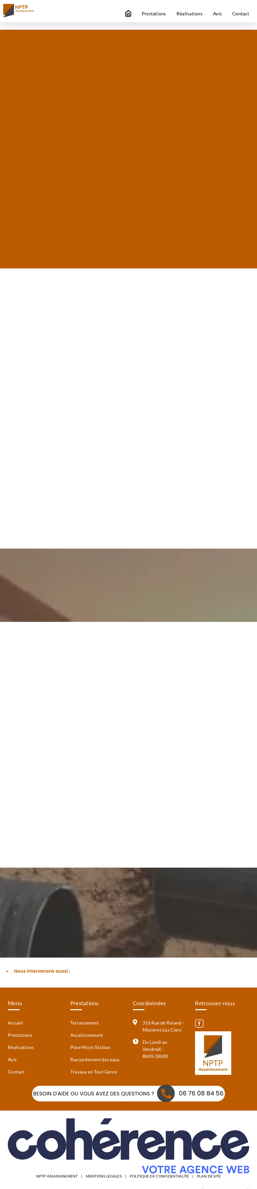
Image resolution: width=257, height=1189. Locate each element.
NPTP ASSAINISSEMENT (57, 1176)
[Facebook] (199, 1023)
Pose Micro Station (90, 1047)
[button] (128, 971)
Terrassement (84, 1023)
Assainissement (86, 1035)
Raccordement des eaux (95, 1059)
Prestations (20, 1035)
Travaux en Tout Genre (93, 1072)
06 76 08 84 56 (201, 1093)
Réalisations (21, 1047)
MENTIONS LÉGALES (104, 1176)
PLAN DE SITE (209, 1176)
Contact (16, 1072)
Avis (12, 1059)
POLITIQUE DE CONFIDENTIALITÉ (159, 1176)
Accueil (15, 1023)
